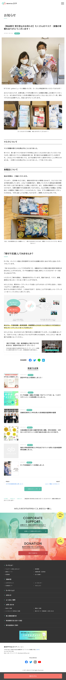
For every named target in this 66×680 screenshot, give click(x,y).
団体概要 (37, 569)
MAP (38, 649)
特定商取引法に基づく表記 (14, 620)
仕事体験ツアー (9, 585)
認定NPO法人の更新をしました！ (31, 377)
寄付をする (33, 676)
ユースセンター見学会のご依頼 (12, 611)
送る (39, 360)
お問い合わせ (10, 604)
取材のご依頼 (8, 608)
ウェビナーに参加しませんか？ (12, 569)
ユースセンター (38, 583)
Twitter (30, 662)
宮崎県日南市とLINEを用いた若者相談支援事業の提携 (38, 412)
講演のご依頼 (38, 608)
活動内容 (8, 579)
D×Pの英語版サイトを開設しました (32, 465)
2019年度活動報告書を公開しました (14, 484)
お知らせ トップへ (33, 489)
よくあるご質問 (10, 600)
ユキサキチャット (9, 583)
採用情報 (7, 574)
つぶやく (34, 360)
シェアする (30, 360)
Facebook (26, 662)
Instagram (35, 662)
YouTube (39, 662)
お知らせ (17, 33)
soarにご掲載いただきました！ (52, 484)
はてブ (43, 360)
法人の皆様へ (38, 574)
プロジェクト (38, 585)
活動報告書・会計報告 (40, 571)
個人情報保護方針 (11, 616)
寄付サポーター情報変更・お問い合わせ (44, 611)
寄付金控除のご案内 (12, 625)
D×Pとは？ (9, 565)
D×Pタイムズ (10, 590)
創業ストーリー (9, 571)
